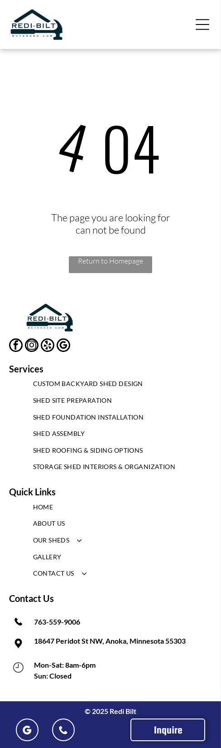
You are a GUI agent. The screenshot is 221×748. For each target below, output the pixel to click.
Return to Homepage (110, 260)
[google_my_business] (63, 346)
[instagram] (31, 346)
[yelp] (47, 346)
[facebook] (16, 346)
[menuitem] (110, 386)
